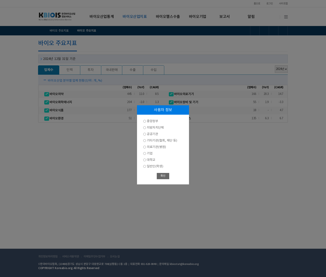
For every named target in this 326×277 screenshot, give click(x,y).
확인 (163, 176)
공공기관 (152, 134)
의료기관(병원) (156, 147)
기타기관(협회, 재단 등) (162, 140)
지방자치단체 (155, 127)
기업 (149, 153)
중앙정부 (152, 121)
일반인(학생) (155, 166)
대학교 (151, 160)
